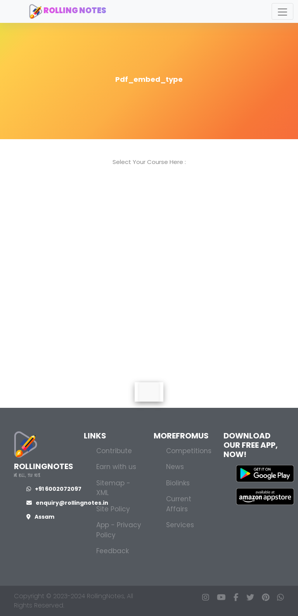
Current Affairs (178, 504)
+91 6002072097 (53, 489)
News (175, 466)
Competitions (188, 451)
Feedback (112, 551)
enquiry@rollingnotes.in (67, 503)
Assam (40, 517)
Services (180, 525)
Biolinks (178, 483)
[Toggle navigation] (282, 11)
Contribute (114, 451)
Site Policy (113, 509)
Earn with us (116, 466)
